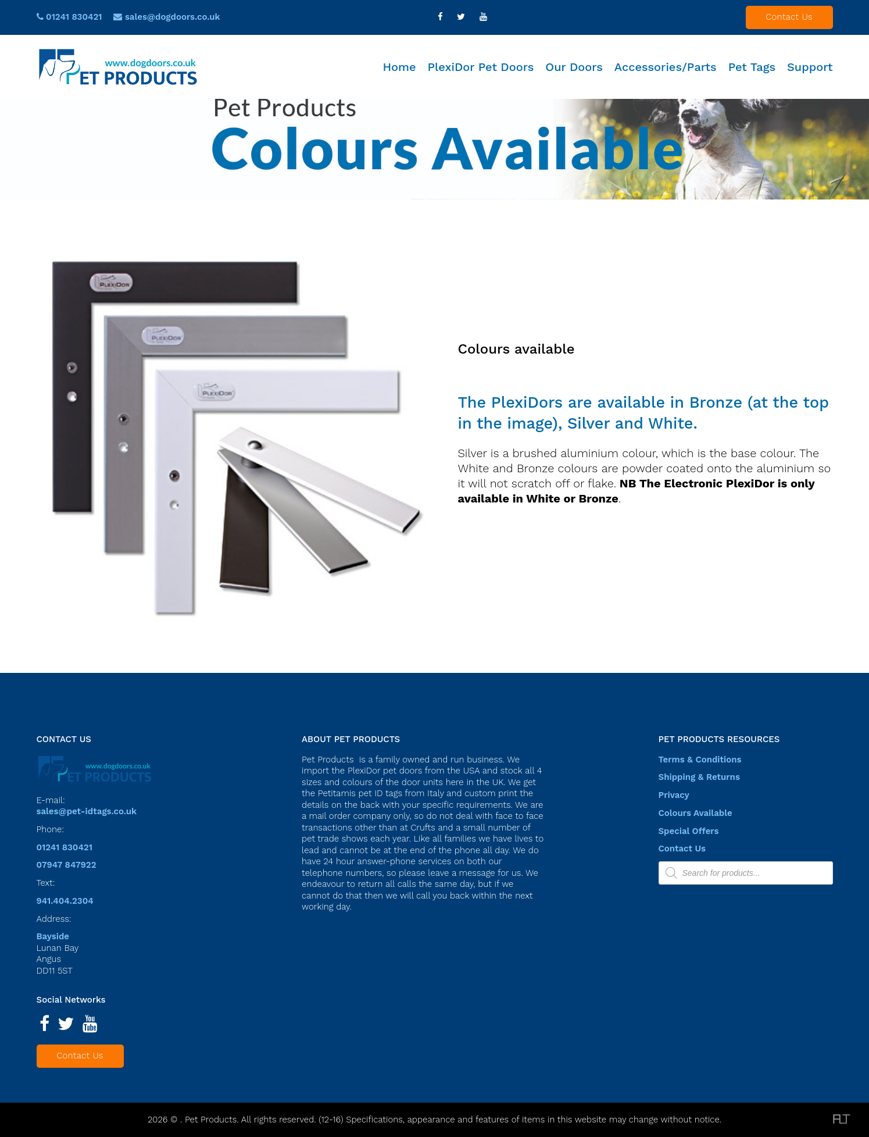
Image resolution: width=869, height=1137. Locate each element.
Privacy (674, 795)
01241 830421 (69, 17)
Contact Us (789, 17)
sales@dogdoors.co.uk (172, 17)
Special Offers (689, 831)
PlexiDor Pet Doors (481, 67)
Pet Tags (751, 67)
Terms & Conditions (700, 759)
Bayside (53, 936)
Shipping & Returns (699, 777)
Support (809, 67)
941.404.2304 (65, 901)
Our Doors (574, 67)
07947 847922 (66, 865)
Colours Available (695, 813)
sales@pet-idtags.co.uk (87, 811)
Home (399, 67)
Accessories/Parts (665, 67)
